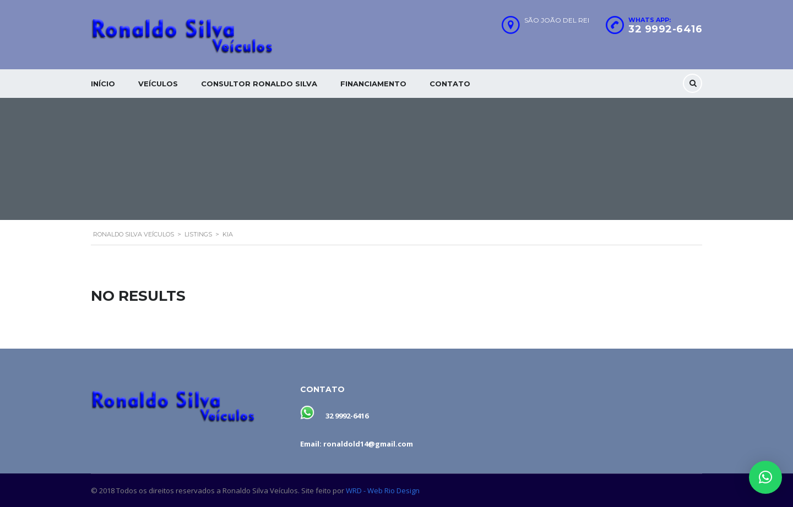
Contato (450, 83)
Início (103, 83)
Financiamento (373, 83)
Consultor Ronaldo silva (259, 83)
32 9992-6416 (665, 29)
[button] (765, 477)
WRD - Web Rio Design (383, 490)
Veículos (158, 83)
